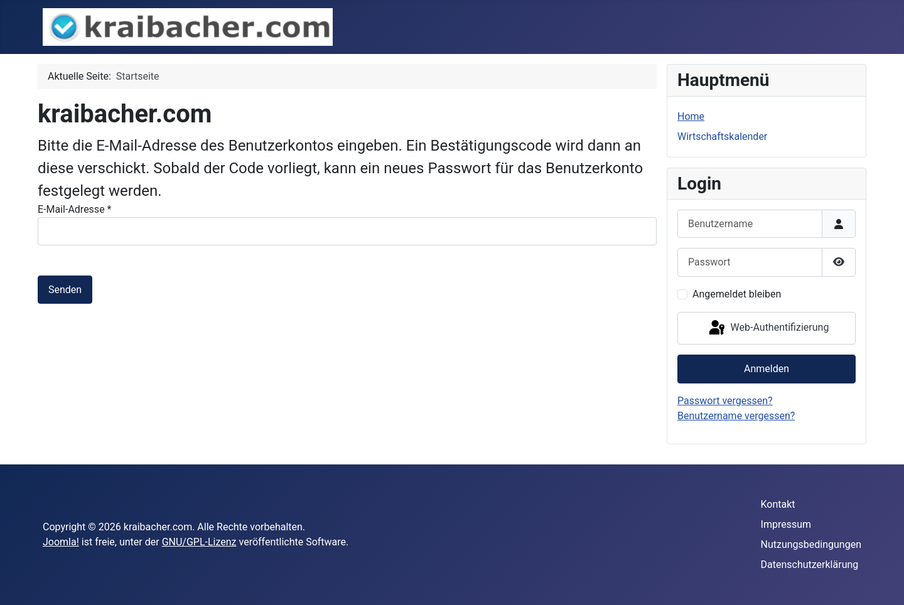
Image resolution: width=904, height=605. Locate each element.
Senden (65, 290)
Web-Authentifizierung (768, 328)
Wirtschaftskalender (722, 136)
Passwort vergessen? (725, 401)
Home (690, 116)
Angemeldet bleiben (736, 294)
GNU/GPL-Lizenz (199, 542)
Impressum (786, 524)
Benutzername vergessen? (736, 416)
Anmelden (766, 369)
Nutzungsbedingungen (811, 544)
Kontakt (778, 504)
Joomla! (61, 542)
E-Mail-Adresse (74, 209)
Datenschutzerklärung (810, 564)
